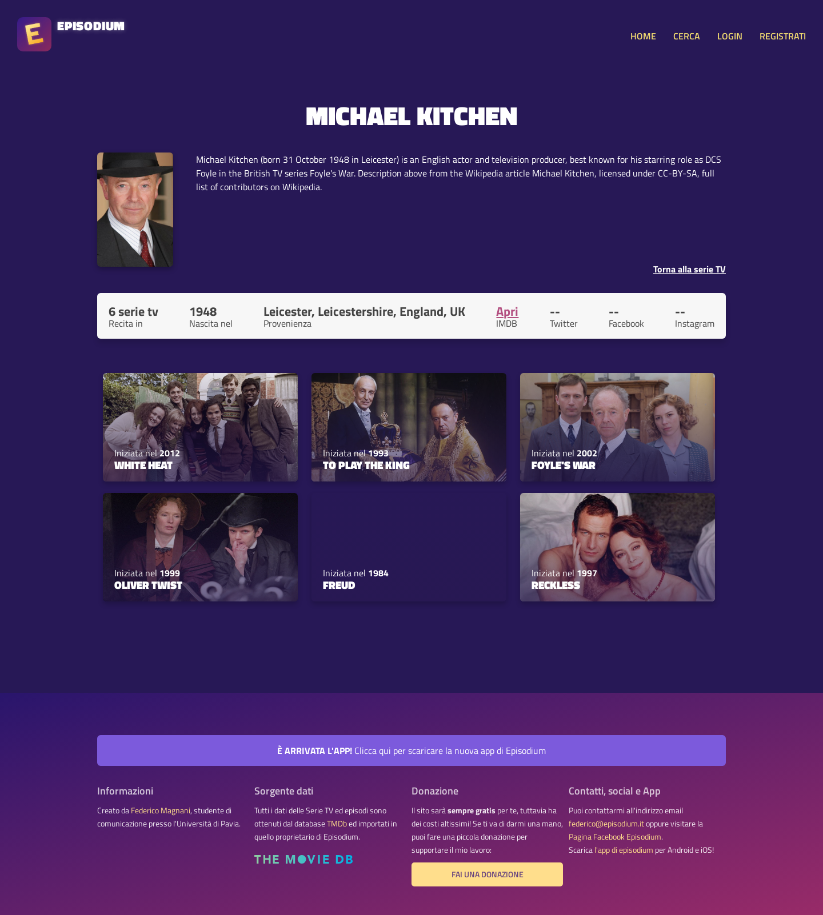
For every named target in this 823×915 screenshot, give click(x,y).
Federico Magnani (160, 810)
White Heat (143, 465)
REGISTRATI (783, 36)
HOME (643, 36)
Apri (507, 311)
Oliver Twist (148, 585)
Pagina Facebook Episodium (615, 836)
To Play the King (366, 465)
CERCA (686, 36)
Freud (339, 585)
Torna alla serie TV (689, 269)
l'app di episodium (623, 850)
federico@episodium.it (606, 823)
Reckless (556, 585)
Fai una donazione (488, 874)
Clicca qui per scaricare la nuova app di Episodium (411, 750)
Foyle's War (564, 465)
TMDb (337, 823)
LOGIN (729, 36)
